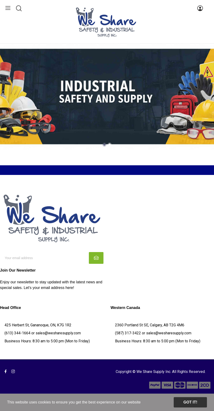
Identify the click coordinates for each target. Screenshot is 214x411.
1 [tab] (104, 144)
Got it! (190, 402)
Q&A (4, 319)
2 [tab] (109, 144)
